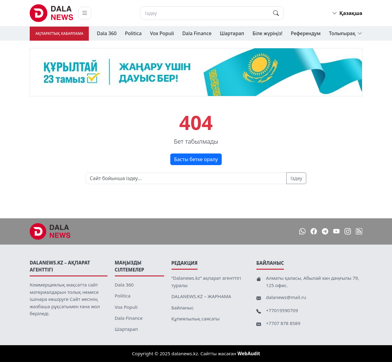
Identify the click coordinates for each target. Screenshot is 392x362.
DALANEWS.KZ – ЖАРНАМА (201, 296)
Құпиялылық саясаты (196, 319)
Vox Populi (162, 33)
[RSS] (359, 231)
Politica (133, 33)
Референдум (306, 33)
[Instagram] (348, 231)
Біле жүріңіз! (267, 33)
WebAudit (248, 353)
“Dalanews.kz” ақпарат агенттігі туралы (206, 281)
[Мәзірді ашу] (84, 13)
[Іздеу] (212, 13)
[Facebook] (314, 231)
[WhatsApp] (302, 231)
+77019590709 (282, 310)
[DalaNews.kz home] (52, 13)
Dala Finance (197, 33)
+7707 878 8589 (283, 323)
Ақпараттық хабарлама (59, 33)
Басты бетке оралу (196, 159)
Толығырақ (345, 33)
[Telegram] (325, 231)
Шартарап (232, 33)
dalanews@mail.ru (286, 297)
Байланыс (183, 308)
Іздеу (296, 178)
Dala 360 (107, 33)
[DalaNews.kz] (50, 231)
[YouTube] (336, 231)
